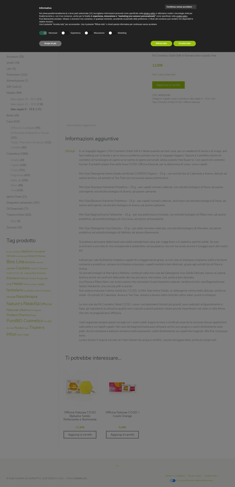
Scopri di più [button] (50, 43)
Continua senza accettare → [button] (181, 7)
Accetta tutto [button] (185, 43)
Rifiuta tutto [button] (161, 43)
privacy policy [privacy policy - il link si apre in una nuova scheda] (149, 13)
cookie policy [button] (181, 16)
